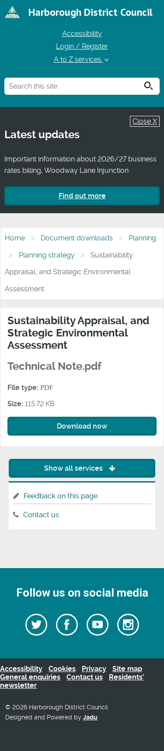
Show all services (82, 468)
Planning (142, 238)
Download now (82, 426)
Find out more (82, 196)
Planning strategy (47, 255)
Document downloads (77, 238)
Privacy (94, 669)
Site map (127, 669)
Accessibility (82, 33)
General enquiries (30, 677)
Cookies (62, 669)
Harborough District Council (90, 12)
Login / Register (82, 46)
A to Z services (82, 59)
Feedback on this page (61, 496)
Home (15, 238)
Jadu (90, 717)
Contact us (41, 515)
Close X (145, 121)
